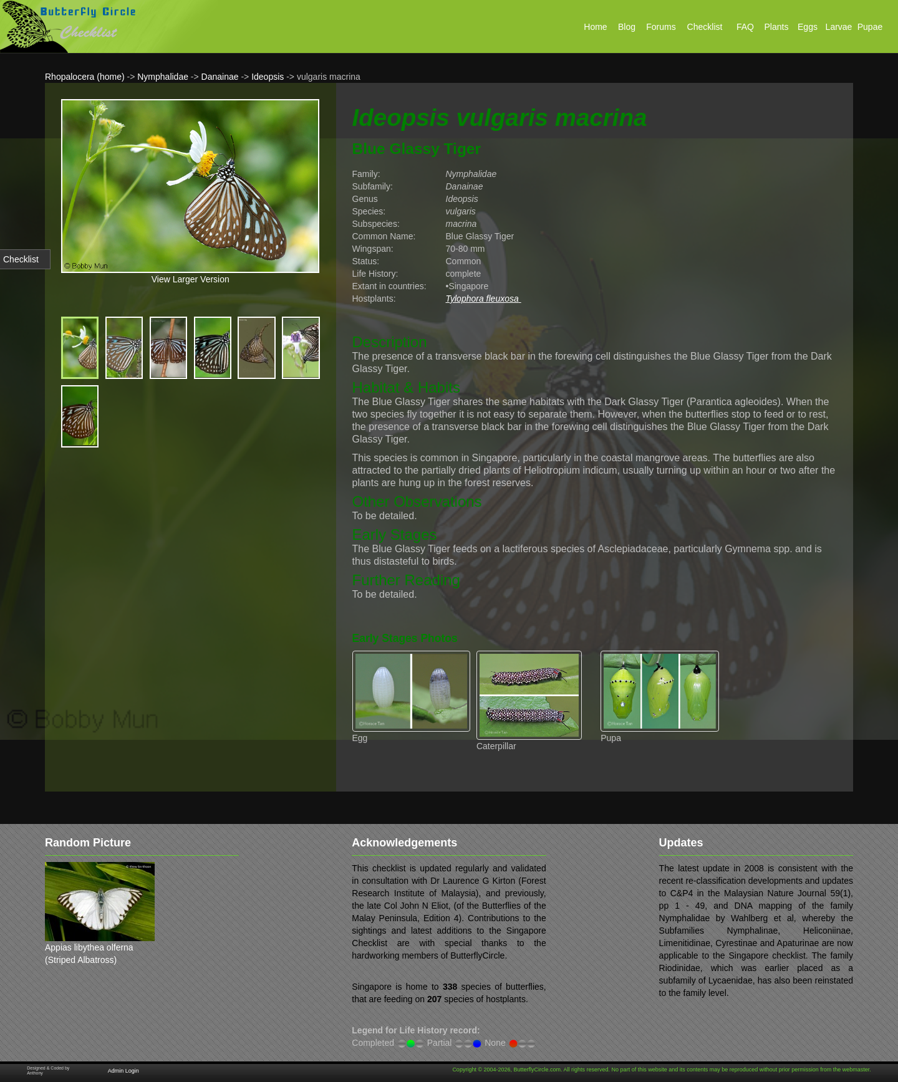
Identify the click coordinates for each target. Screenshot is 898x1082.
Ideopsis (267, 77)
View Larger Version (190, 279)
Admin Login (123, 1071)
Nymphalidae (162, 77)
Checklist (21, 259)
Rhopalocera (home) (85, 77)
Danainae (220, 77)
